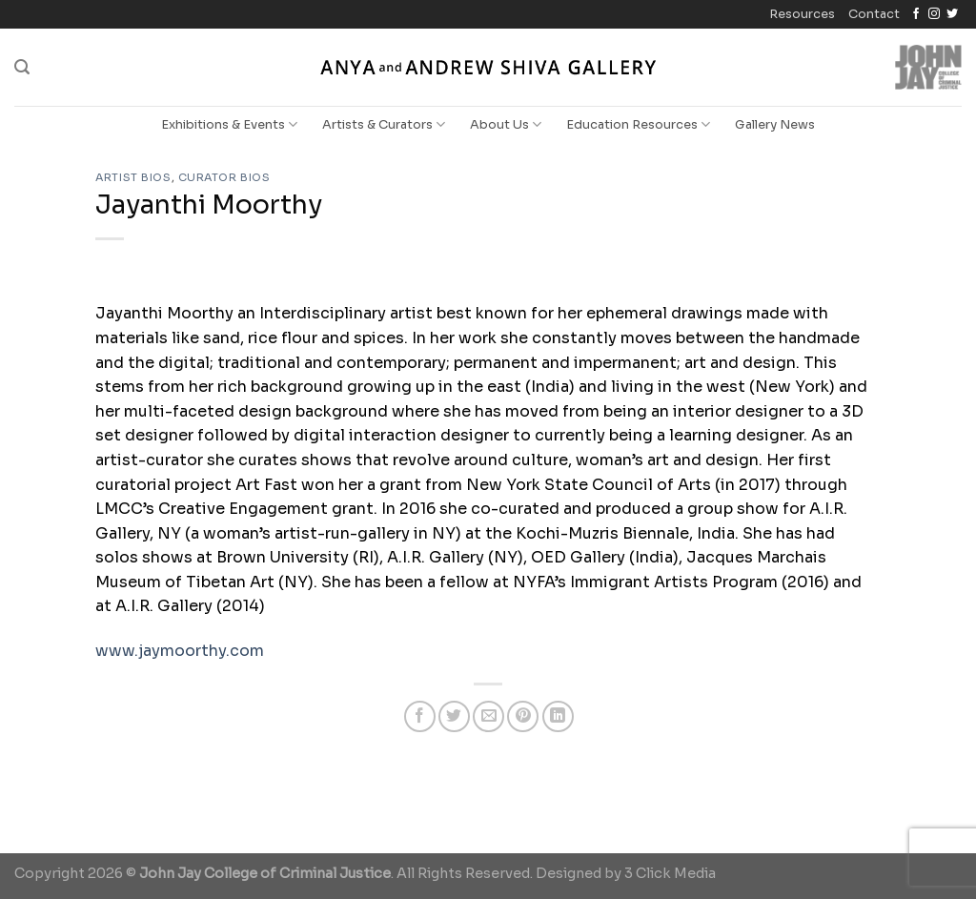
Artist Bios (133, 177)
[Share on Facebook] (420, 716)
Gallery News (775, 125)
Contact (874, 14)
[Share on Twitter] (454, 716)
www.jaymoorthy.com (179, 651)
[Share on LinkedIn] (558, 716)
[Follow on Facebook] (916, 14)
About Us (505, 124)
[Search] (22, 67)
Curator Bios (224, 177)
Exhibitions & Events (229, 124)
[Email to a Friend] (488, 716)
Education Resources (638, 124)
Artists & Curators (383, 124)
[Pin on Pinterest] (523, 716)
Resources (802, 14)
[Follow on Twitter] (952, 14)
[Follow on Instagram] (934, 14)
